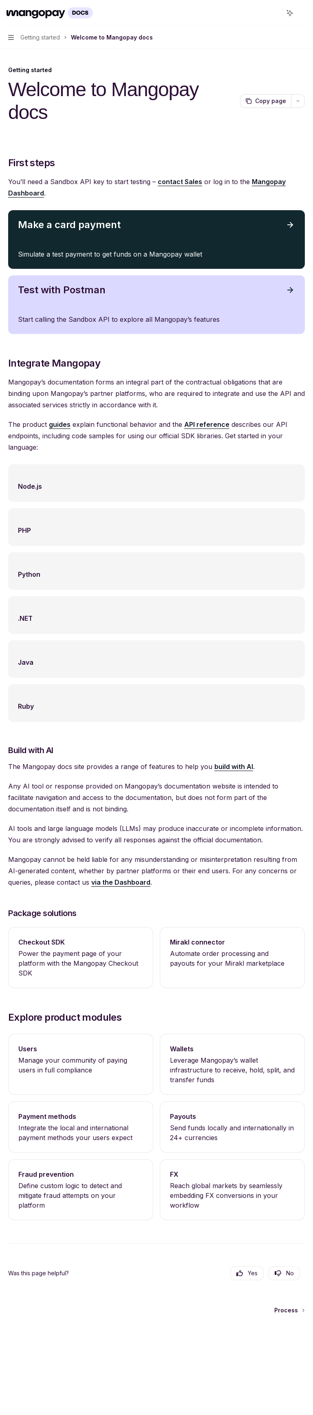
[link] (80, 957)
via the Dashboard (120, 882)
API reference (206, 424)
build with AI (233, 766)
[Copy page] (265, 101)
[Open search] (274, 13)
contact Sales (180, 182)
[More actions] (302, 13)
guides (60, 424)
